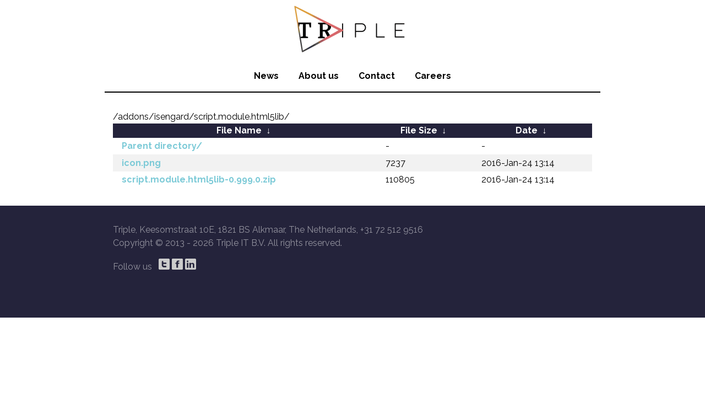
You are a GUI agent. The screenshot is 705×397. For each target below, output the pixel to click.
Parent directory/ (162, 146)
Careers (433, 76)
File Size (418, 130)
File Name (239, 130)
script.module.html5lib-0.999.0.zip (199, 179)
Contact (377, 76)
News (266, 76)
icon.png (141, 163)
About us (319, 76)
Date (527, 130)
